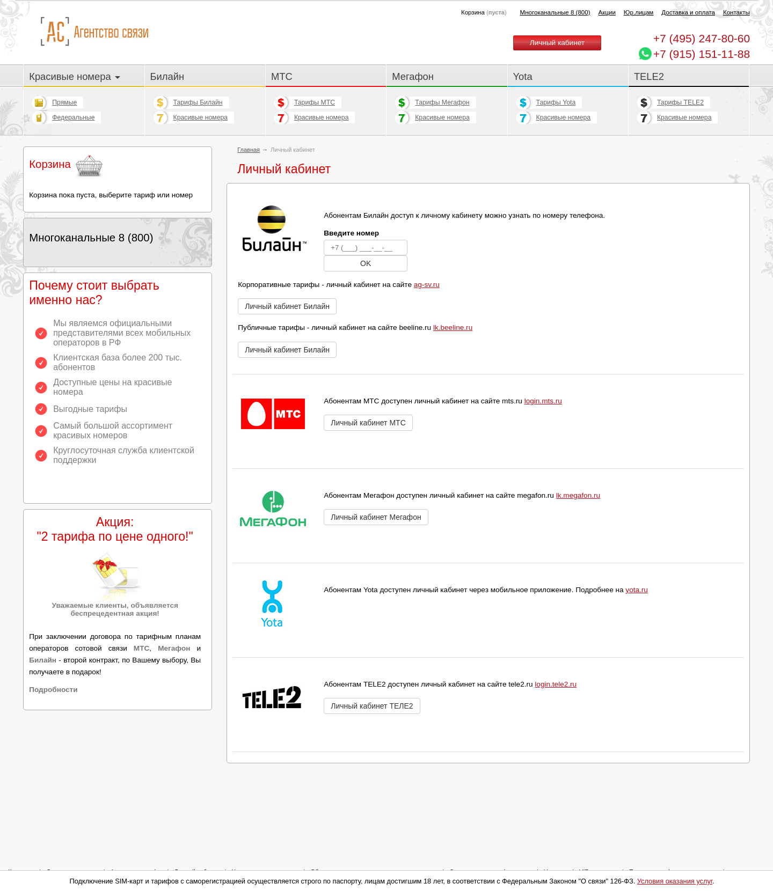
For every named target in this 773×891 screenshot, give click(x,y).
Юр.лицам (638, 12)
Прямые (64, 102)
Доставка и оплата (688, 12)
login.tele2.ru (556, 684)
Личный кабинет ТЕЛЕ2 (372, 706)
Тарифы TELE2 (680, 102)
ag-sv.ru (427, 285)
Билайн (167, 76)
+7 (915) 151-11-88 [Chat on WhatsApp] (701, 54)
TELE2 (649, 76)
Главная (248, 149)
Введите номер (351, 233)
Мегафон (413, 76)
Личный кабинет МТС (368, 422)
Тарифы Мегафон (442, 102)
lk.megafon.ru (578, 495)
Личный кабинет (557, 43)
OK (365, 263)
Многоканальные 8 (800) (555, 12)
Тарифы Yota (556, 102)
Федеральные (73, 117)
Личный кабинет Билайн (287, 306)
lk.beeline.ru (452, 327)
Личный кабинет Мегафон (376, 517)
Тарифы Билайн (198, 102)
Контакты (736, 12)
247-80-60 (701, 38)
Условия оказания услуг (674, 881)
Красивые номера (74, 76)
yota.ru (636, 590)
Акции (607, 12)
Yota (523, 76)
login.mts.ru (543, 401)
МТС (282, 76)
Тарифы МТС (314, 102)
